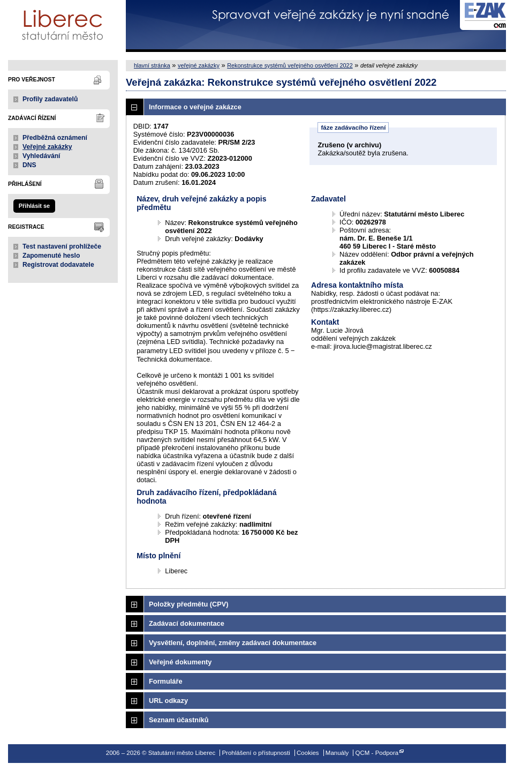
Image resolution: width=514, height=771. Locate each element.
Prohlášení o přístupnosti (256, 753)
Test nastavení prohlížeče (61, 246)
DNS (29, 165)
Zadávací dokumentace (186, 623)
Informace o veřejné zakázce (195, 107)
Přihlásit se (34, 206)
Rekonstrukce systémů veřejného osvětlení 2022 (290, 65)
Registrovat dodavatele (58, 264)
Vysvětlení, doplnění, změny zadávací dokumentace (232, 643)
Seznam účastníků (179, 720)
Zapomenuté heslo (51, 255)
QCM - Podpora (377, 753)
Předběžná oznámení (54, 137)
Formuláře (166, 681)
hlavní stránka (152, 65)
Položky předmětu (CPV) (189, 604)
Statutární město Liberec (63, 26)
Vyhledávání (41, 156)
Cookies (308, 753)
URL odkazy (168, 701)
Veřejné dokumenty (180, 662)
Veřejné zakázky (47, 147)
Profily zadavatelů (50, 99)
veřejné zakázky (199, 65)
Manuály (337, 753)
